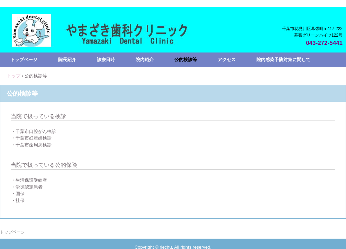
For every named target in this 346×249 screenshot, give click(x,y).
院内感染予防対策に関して (283, 59)
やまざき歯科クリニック (104, 41)
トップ (13, 75)
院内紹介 (145, 59)
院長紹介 (67, 59)
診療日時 (106, 59)
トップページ (23, 59)
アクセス (227, 59)
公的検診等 (185, 59)
